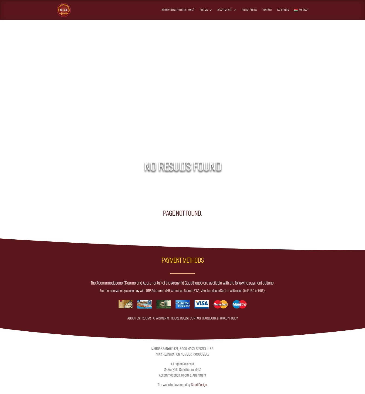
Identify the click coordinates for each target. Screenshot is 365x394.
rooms (146, 318)
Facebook (283, 10)
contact (195, 318)
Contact (267, 10)
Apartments (224, 10)
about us (133, 318)
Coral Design (199, 384)
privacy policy (228, 318)
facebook (209, 318)
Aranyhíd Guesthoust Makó (178, 10)
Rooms (203, 10)
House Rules (249, 10)
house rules (179, 318)
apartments (161, 318)
